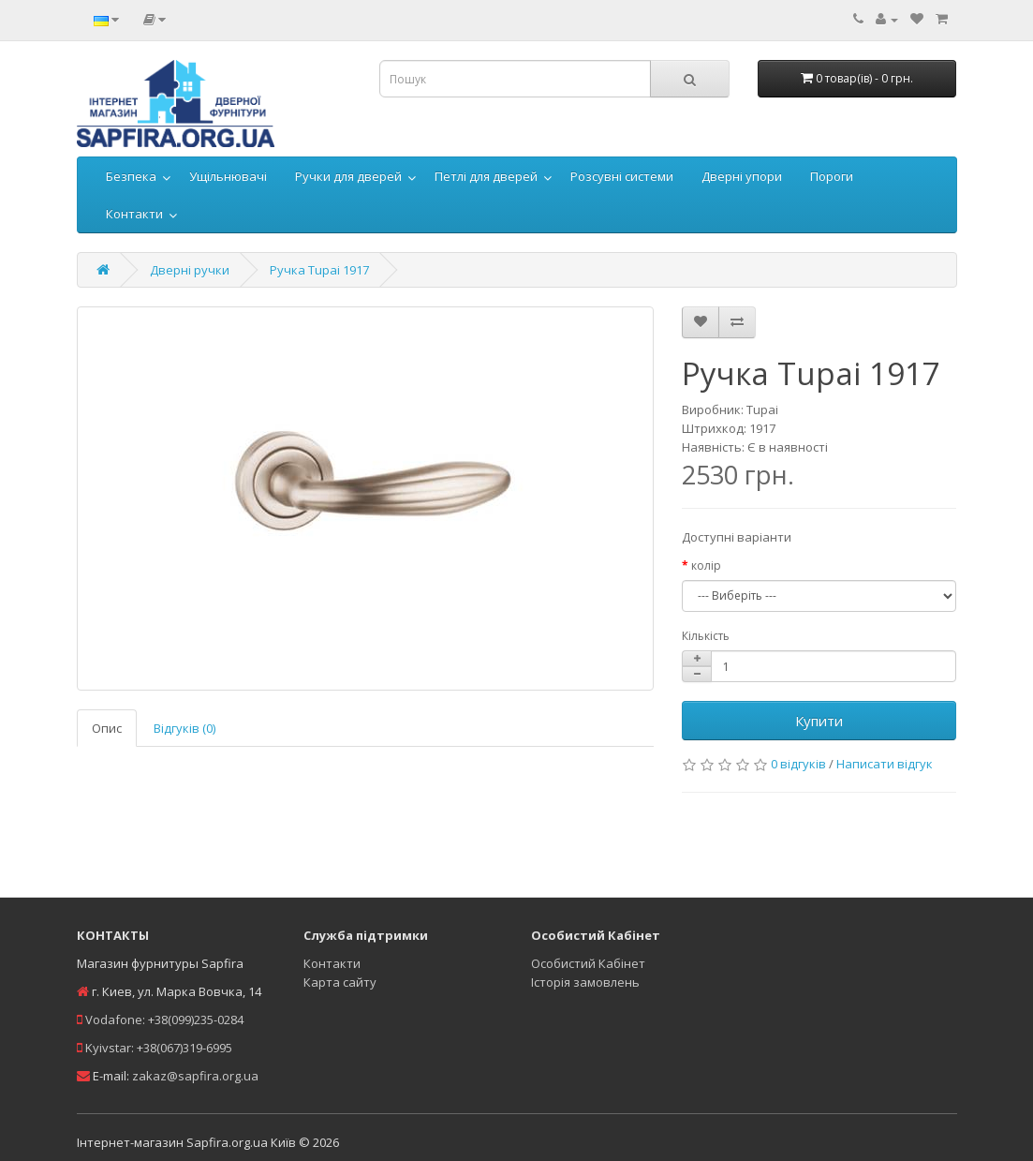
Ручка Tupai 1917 (319, 269)
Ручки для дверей (348, 176)
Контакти (134, 213)
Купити (819, 720)
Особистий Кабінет (588, 963)
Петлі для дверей (486, 176)
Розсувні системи (621, 176)
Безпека (131, 176)
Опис (107, 728)
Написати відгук (884, 763)
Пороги (831, 176)
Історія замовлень (585, 982)
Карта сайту (339, 982)
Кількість (706, 636)
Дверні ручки (189, 269)
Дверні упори (741, 176)
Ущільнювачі (228, 176)
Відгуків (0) (184, 728)
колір (706, 565)
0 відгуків (798, 763)
